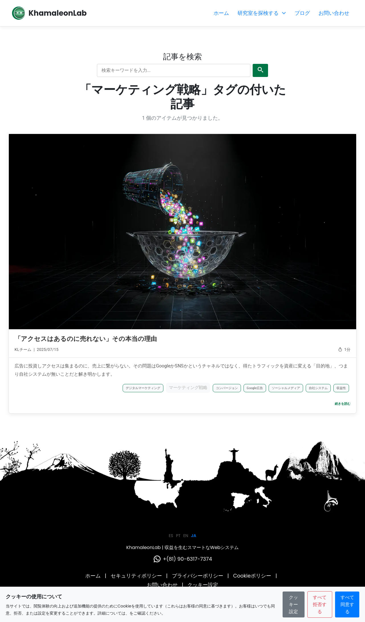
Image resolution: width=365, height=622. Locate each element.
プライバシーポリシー (198, 575)
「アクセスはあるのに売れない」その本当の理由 (86, 338)
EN (185, 535)
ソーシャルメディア (286, 388)
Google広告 (255, 388)
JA (193, 535)
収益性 (341, 388)
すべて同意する (347, 604)
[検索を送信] (260, 70)
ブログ (302, 13)
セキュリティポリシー (137, 575)
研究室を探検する (262, 13)
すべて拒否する (320, 604)
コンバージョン (227, 388)
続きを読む (342, 404)
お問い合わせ (334, 13)
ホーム (221, 13)
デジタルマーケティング (143, 388)
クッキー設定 (202, 584)
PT (178, 535)
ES (171, 535)
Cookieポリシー (253, 575)
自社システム (318, 388)
